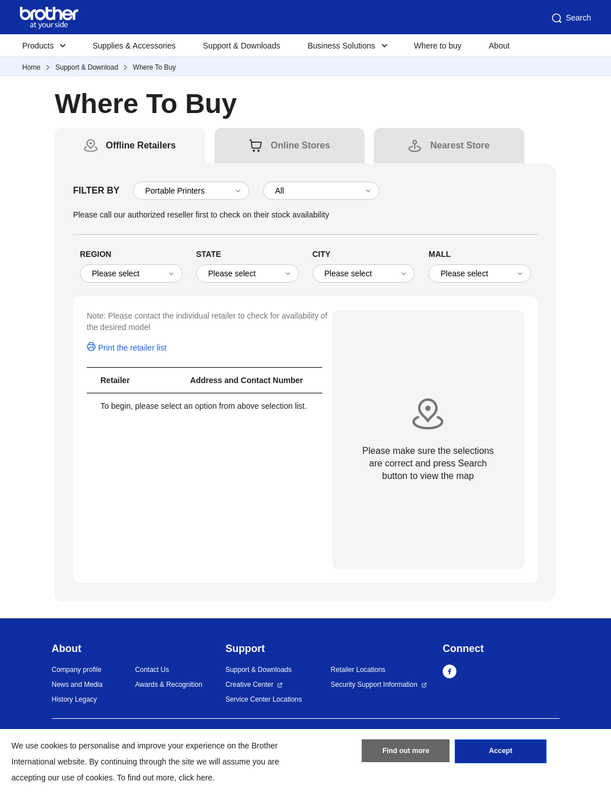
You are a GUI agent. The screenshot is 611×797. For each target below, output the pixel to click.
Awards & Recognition (169, 685)
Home (31, 67)
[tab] (140, 145)
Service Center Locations (263, 699)
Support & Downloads (241, 45)
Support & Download (86, 67)
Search (570, 18)
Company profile (77, 670)
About (499, 45)
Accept (500, 753)
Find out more (405, 753)
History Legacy (74, 699)
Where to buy (438, 45)
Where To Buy (154, 67)
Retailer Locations (358, 670)
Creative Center (249, 685)
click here (195, 777)
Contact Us (152, 670)
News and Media (77, 685)
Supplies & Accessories (134, 45)
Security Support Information (374, 685)
